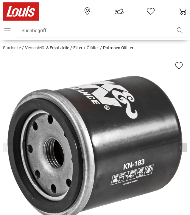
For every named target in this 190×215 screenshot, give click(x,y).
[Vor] (182, 147)
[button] (179, 30)
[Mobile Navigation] (7, 30)
